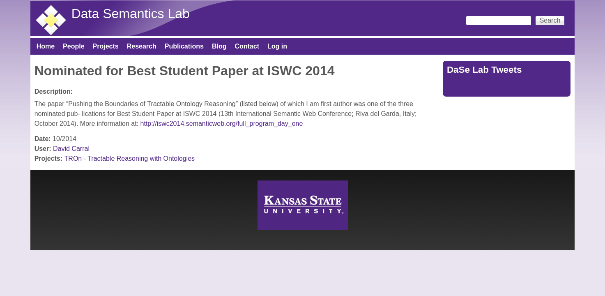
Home (46, 46)
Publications (184, 46)
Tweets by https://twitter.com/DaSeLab (503, 87)
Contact (247, 46)
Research (141, 46)
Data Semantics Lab (130, 13)
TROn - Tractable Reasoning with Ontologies (129, 158)
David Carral (71, 148)
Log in (277, 46)
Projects (106, 46)
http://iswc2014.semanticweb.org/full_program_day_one (222, 123)
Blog (219, 46)
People (73, 46)
